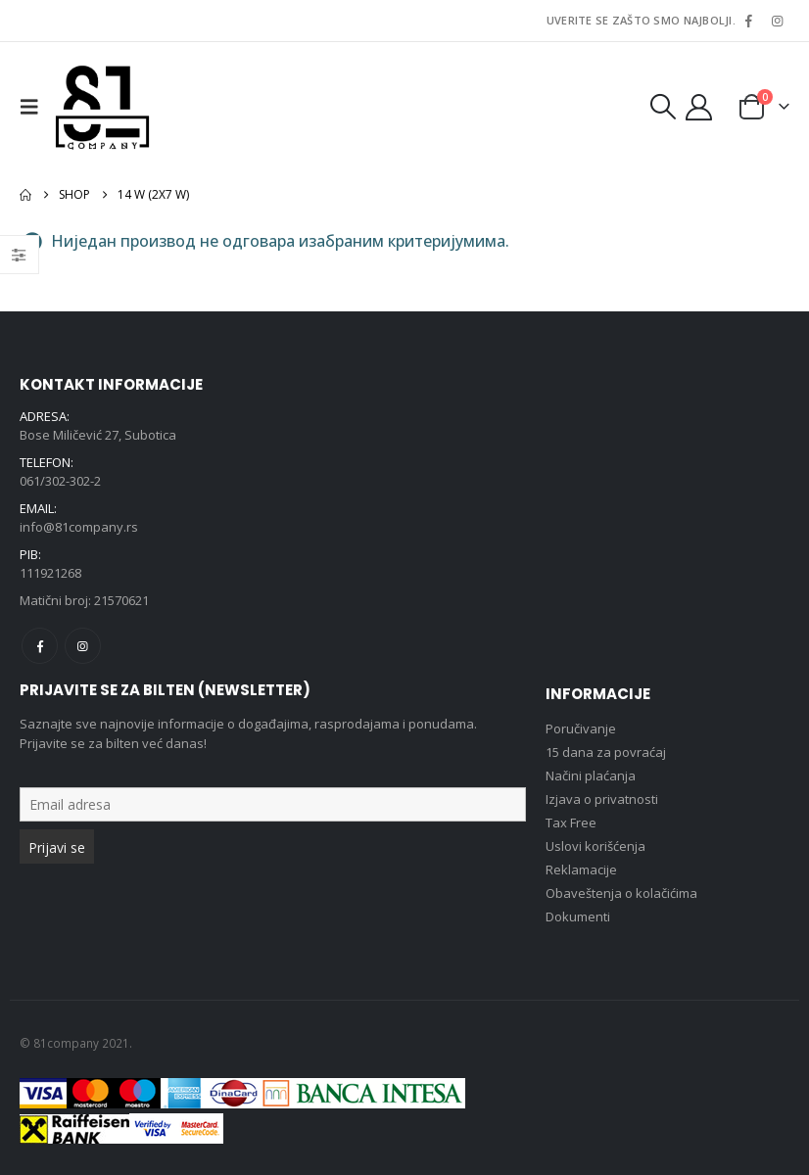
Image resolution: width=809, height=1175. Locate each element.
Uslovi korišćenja (595, 846)
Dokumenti (578, 916)
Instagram (83, 646)
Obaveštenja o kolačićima (621, 893)
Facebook (40, 646)
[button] (34, 106)
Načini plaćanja (591, 775)
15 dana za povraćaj (606, 752)
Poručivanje (581, 728)
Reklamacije (581, 869)
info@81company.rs (79, 527)
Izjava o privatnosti (602, 799)
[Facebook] (748, 20)
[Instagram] (776, 20)
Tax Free (571, 822)
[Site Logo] (102, 107)
